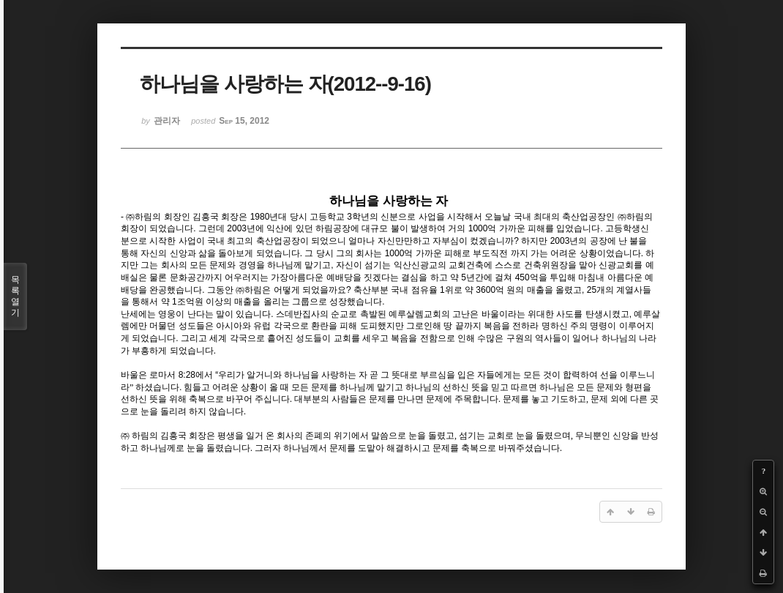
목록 (15, 296)
